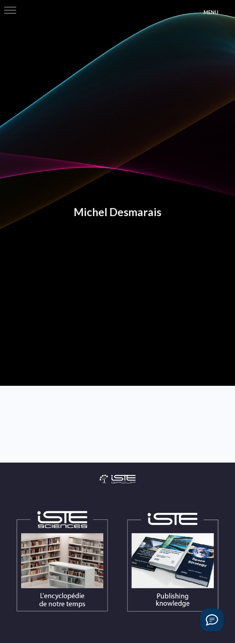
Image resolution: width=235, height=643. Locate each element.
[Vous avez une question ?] (211, 619)
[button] (10, 10)
